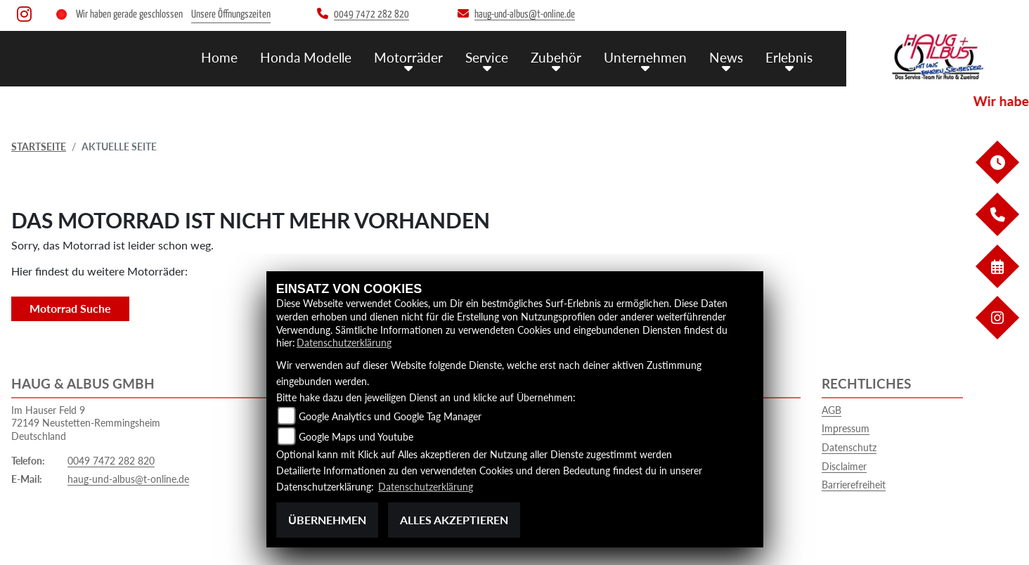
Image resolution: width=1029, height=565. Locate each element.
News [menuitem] (726, 56)
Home (219, 56)
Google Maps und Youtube (356, 437)
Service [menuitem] (486, 56)
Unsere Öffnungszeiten (231, 14)
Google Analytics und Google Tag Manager (390, 417)
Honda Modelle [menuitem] (305, 56)
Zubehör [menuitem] (556, 56)
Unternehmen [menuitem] (645, 56)
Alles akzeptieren (454, 519)
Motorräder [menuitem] (408, 56)
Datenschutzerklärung (344, 343)
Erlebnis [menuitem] (789, 56)
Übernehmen (327, 519)
